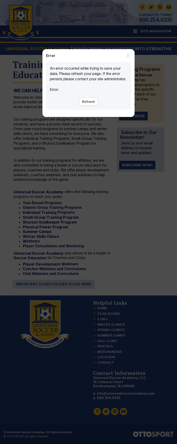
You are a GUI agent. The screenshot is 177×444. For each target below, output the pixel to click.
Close (128, 55)
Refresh (88, 102)
